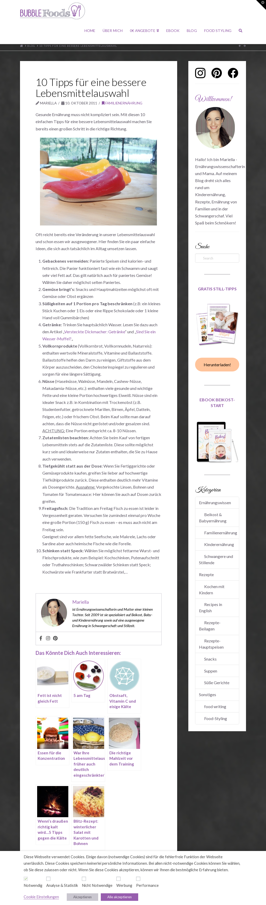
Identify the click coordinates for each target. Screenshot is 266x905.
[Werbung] (118, 879)
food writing (215, 706)
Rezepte (206, 574)
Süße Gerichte (216, 682)
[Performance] (138, 879)
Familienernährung (122, 103)
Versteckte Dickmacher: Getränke (94, 331)
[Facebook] (40, 638)
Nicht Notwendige (97, 885)
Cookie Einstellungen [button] (41, 897)
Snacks (210, 658)
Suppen (210, 670)
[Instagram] (48, 638)
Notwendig (33, 885)
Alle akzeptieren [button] (119, 897)
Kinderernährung (219, 544)
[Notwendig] (26, 879)
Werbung (124, 885)
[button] (261, 5)
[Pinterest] (55, 638)
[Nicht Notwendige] (84, 879)
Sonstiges (207, 694)
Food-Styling (215, 718)
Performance (147, 885)
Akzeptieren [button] (82, 897)
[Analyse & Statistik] (48, 879)
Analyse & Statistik (62, 885)
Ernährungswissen (215, 502)
